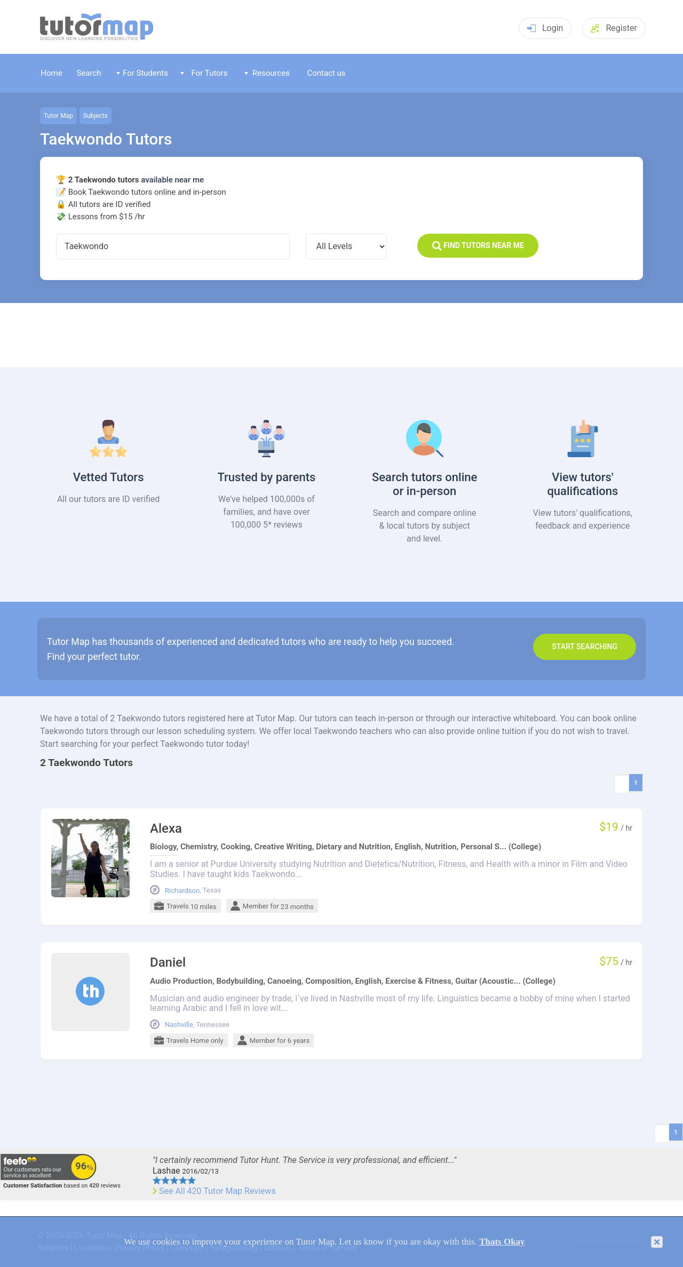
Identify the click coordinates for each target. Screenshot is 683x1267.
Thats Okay (502, 1242)
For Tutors (204, 73)
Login (545, 28)
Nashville (179, 1025)
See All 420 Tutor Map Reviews (217, 1191)
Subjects (95, 115)
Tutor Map (58, 115)
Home (51, 73)
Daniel (168, 962)
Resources (267, 73)
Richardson (182, 891)
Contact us (326, 73)
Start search (584, 646)
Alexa (166, 829)
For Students (142, 73)
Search (88, 73)
